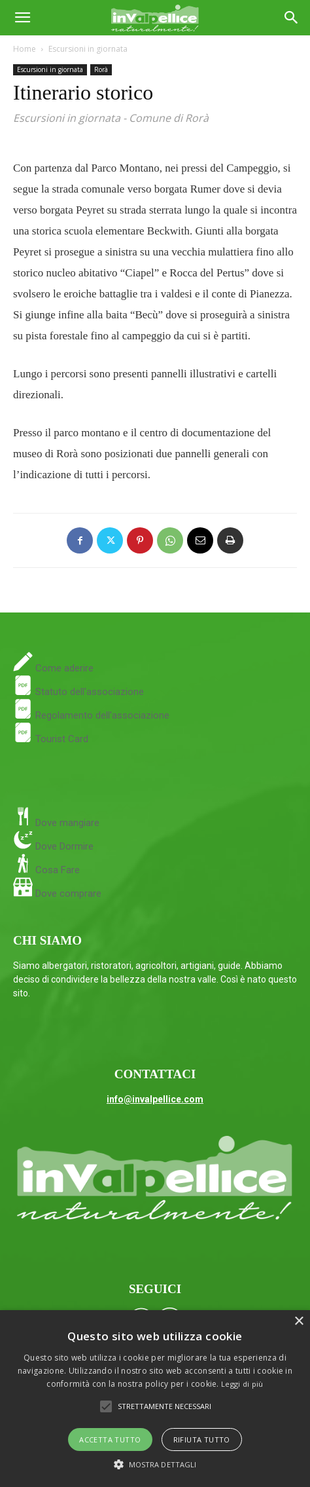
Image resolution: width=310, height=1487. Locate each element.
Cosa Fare (56, 870)
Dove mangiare (66, 823)
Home (24, 48)
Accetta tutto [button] (110, 1439)
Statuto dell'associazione (78, 692)
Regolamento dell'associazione (91, 715)
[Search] (291, 17)
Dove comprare (68, 893)
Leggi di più (242, 1384)
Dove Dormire (63, 846)
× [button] (298, 1322)
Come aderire (63, 668)
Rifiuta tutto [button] (201, 1439)
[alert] (155, 1398)
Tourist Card (50, 739)
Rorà (101, 69)
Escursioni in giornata (88, 48)
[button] (22, 17)
